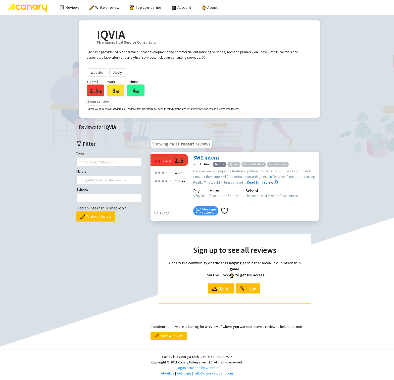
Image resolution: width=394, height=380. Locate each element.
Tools (80, 153)
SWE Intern (206, 157)
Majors (81, 171)
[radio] (155, 161)
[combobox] (79, 162)
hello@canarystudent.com (213, 373)
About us (167, 373)
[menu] (205, 7)
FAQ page (184, 373)
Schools (82, 189)
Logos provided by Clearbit (197, 367)
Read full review (262, 182)
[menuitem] (69, 7)
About (210, 7)
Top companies (145, 7)
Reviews (69, 7)
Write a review (104, 7)
